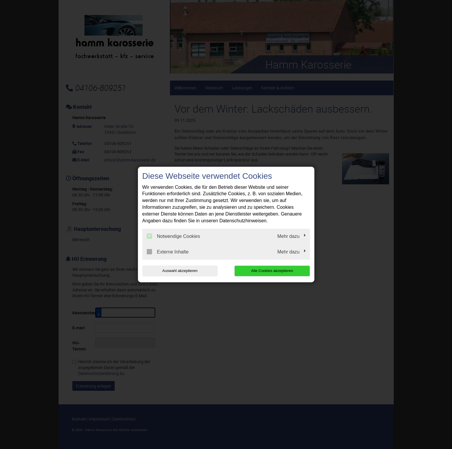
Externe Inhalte (168, 251)
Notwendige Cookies (173, 236)
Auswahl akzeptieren (180, 270)
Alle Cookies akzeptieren (272, 270)
